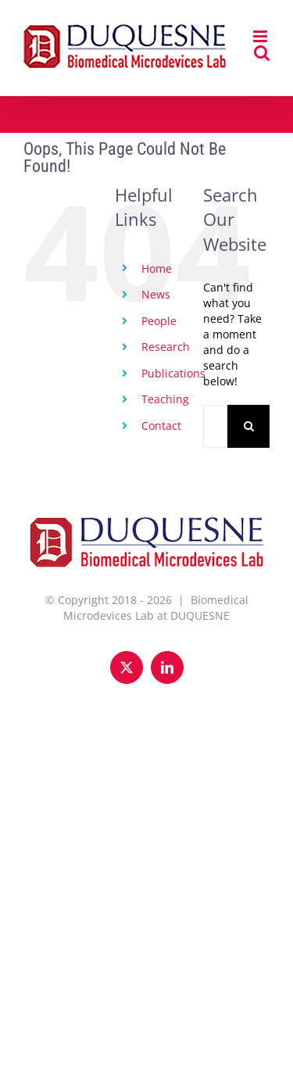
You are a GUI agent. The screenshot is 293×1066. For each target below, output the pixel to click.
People (159, 320)
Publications (173, 373)
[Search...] (215, 426)
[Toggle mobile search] (262, 53)
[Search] (248, 426)
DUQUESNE (200, 615)
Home (156, 268)
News (155, 294)
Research (165, 346)
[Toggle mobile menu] (261, 36)
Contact (161, 425)
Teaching (165, 399)
